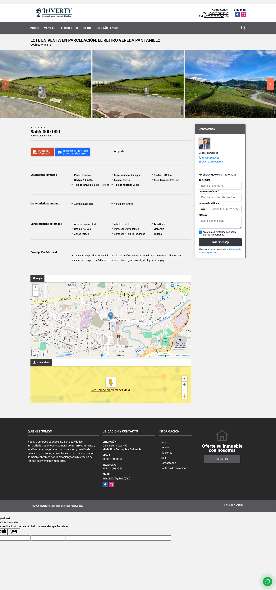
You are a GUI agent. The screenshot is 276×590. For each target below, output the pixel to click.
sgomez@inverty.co (212, 161)
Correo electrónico (209, 191)
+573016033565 (218, 13)
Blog (87, 28)
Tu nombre (205, 179)
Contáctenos (107, 28)
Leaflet (161, 355)
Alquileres (69, 28)
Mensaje (204, 215)
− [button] (35, 293)
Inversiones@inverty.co (116, 478)
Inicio (34, 28)
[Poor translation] (14, 531)
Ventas (49, 28)
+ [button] (35, 287)
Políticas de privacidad (174, 468)
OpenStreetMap (182, 355)
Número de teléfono (209, 203)
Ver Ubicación (101, 390)
